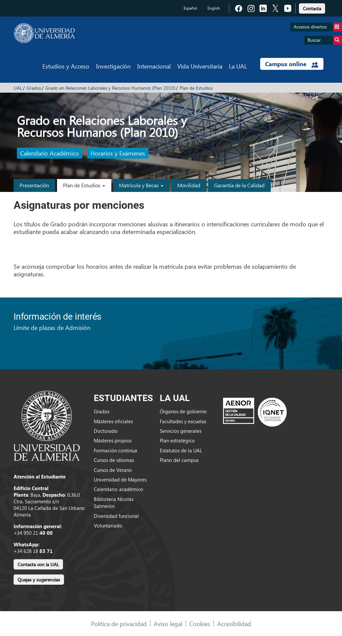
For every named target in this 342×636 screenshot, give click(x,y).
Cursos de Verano (113, 470)
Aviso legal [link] (168, 623)
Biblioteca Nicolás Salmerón (114, 502)
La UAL (238, 66)
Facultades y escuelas (183, 421)
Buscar (325, 40)
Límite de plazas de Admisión (52, 327)
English (213, 8)
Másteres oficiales (113, 421)
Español (190, 8)
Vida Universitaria (199, 66)
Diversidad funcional (116, 516)
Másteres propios (113, 440)
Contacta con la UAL (38, 564)
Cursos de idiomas (114, 460)
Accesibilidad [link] (234, 623)
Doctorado (106, 431)
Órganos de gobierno (183, 411)
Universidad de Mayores (120, 479)
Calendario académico (118, 489)
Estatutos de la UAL (181, 450)
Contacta (312, 8)
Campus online (291, 64)
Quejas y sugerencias (39, 579)
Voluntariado (108, 525)
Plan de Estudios (196, 88)
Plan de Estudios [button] (84, 185)
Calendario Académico (49, 153)
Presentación (34, 185)
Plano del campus (179, 460)
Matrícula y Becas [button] (141, 185)
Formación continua (115, 450)
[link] (312, 7)
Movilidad (188, 185)
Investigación (113, 66)
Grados (34, 88)
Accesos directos (318, 27)
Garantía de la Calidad (239, 185)
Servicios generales (180, 431)
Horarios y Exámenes (117, 153)
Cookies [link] (199, 623)
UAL (18, 88)
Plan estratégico (177, 440)
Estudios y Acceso (65, 66)
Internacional (154, 66)
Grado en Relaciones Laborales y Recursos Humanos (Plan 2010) (110, 88)
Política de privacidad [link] (119, 623)
